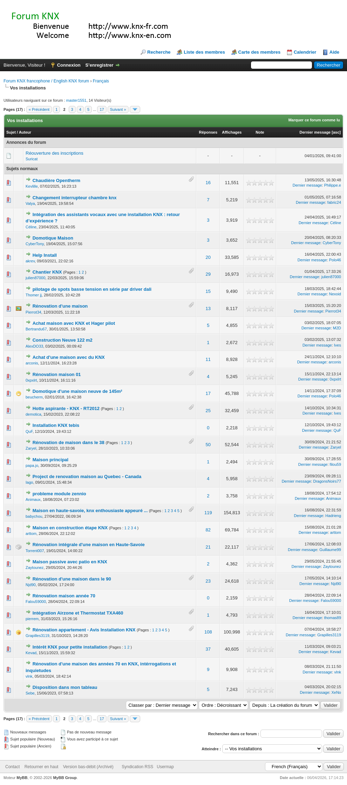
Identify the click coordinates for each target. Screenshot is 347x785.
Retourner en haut (42, 766)
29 (208, 274)
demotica (33, 414)
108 (208, 632)
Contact (12, 766)
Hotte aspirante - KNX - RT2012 (66, 408)
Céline (31, 227)
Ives (337, 345)
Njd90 (31, 585)
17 (102, 109)
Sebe (30, 693)
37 (208, 649)
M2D (337, 328)
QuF (29, 431)
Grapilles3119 (37, 635)
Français (101, 81)
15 (208, 291)
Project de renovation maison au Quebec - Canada (87, 476)
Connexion (69, 65)
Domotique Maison (53, 238)
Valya (30, 203)
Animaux (33, 499)
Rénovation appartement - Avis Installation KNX (84, 629)
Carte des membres (259, 52)
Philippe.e (332, 185)
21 (208, 547)
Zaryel (31, 448)
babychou (34, 516)
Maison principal (51, 459)
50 (208, 444)
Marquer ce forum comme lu (314, 120)
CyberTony (35, 244)
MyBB (21, 778)
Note (260, 132)
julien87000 (35, 278)
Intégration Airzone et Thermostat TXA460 (78, 613)
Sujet (11, 132)
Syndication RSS (137, 766)
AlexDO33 (34, 346)
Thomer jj (34, 295)
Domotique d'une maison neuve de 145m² (77, 391)
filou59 (335, 464)
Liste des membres (204, 52)
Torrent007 (35, 551)
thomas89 (332, 618)
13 (208, 308)
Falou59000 (36, 601)
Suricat (32, 159)
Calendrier (305, 52)
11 (208, 359)
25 (208, 410)
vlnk (29, 676)
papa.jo (32, 465)
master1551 (76, 100)
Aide (334, 52)
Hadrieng (333, 516)
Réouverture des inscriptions (54, 153)
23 (208, 581)
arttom (31, 533)
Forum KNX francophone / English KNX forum (46, 81)
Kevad (31, 653)
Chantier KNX (47, 272)
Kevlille (32, 186)
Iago (29, 482)
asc (336, 132)
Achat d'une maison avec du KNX (69, 357)
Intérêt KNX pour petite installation (70, 647)
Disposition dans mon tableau (65, 687)
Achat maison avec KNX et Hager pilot (74, 323)
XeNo (336, 692)
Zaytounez (34, 567)
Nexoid (335, 294)
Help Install (45, 255)
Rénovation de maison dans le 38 (68, 442)
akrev (30, 261)
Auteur (25, 132)
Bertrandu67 (36, 329)
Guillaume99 (330, 550)
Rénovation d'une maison (60, 306)
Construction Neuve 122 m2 (63, 340)
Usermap (165, 766)
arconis (32, 363)
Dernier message (315, 132)
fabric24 (334, 202)
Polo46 (335, 260)
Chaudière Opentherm (57, 180)
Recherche (158, 52)
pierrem (32, 619)
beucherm (34, 397)
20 (208, 257)
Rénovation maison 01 (57, 374)
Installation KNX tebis (56, 425)
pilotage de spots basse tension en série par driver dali (92, 289)
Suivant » (118, 109)
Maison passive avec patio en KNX (70, 561)
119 (208, 512)
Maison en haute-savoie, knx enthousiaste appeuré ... (90, 510)
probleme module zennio (59, 493)
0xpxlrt (31, 380)
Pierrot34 (33, 312)
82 (208, 529)
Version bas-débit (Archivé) (88, 766)
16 (208, 182)
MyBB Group (64, 778)
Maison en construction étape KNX (70, 527)
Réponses (208, 132)
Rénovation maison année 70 (64, 595)
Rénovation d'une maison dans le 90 (72, 579)
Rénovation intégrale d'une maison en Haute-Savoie (89, 544)
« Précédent (39, 109)
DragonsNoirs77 (327, 481)
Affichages (231, 132)
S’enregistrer (99, 65)
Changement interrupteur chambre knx (75, 197)
